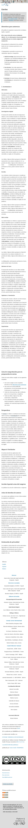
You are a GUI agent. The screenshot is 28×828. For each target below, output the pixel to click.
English (4, 564)
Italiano (4, 568)
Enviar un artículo (7, 784)
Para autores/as (5, 775)
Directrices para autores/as (19, 384)
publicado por (5, 747)
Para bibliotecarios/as (7, 777)
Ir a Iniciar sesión (13, 18)
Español (4, 566)
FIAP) (18, 728)
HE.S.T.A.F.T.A (20, 742)
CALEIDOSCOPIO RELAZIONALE (10, 744)
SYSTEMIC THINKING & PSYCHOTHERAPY (12, 737)
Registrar (11, 20)
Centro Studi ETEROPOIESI (16, 747)
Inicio (2, 5)
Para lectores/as (5, 772)
